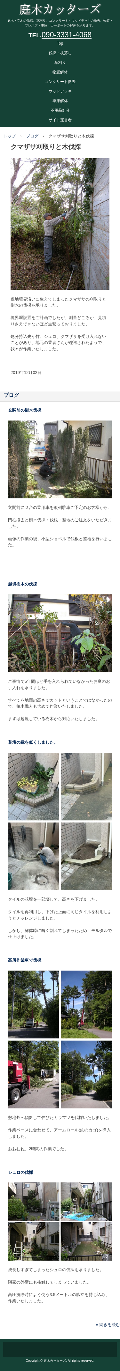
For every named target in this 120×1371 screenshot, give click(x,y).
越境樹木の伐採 (22, 584)
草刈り (60, 62)
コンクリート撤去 (60, 81)
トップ (9, 136)
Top (60, 43)
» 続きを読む (108, 1324)
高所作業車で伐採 (24, 960)
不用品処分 (60, 110)
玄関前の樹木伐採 (24, 410)
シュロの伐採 (20, 1172)
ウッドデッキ (60, 91)
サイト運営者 (60, 120)
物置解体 (60, 72)
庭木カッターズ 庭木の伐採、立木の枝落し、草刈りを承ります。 (60, 6)
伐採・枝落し (60, 53)
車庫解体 (60, 101)
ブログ (32, 136)
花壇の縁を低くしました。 (33, 742)
